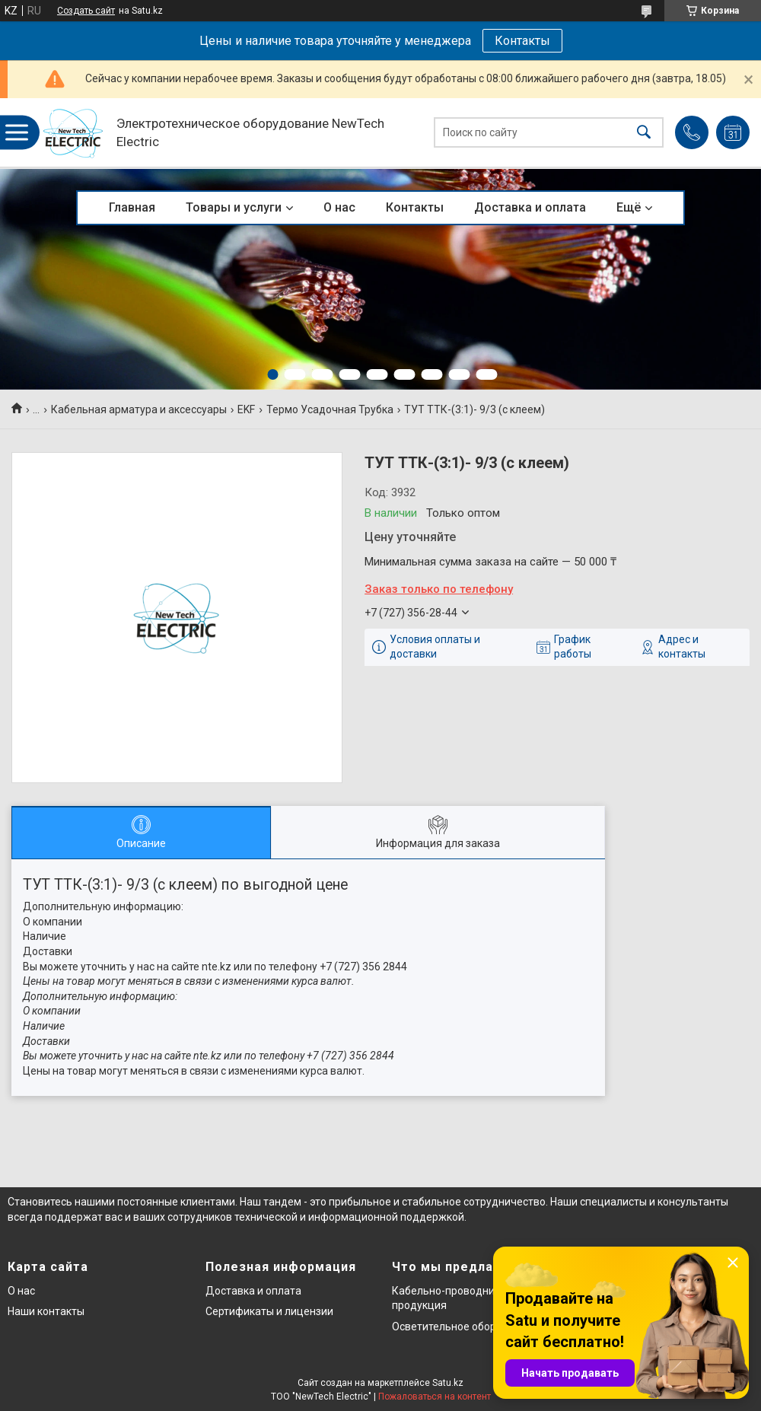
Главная (132, 207)
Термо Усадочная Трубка (329, 409)
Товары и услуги (234, 207)
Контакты (522, 40)
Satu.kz (447, 1383)
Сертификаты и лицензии (269, 1311)
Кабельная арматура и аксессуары (139, 409)
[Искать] (644, 133)
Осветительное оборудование (468, 1326)
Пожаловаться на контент (434, 1396)
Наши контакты (46, 1311)
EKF (246, 409)
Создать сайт (86, 10)
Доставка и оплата (530, 207)
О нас (339, 207)
